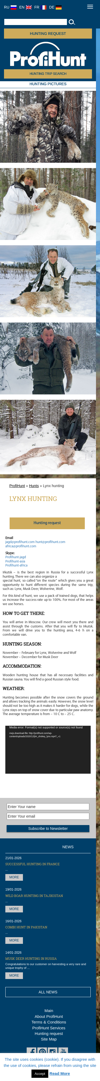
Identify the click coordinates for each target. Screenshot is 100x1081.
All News (48, 992)
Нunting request (47, 523)
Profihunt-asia (15, 561)
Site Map (49, 1039)
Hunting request (48, 33)
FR (40, 7)
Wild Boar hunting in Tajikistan (34, 896)
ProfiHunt (17, 486)
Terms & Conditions (48, 1022)
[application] (48, 750)
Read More (60, 1073)
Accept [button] (40, 1074)
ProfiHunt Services (48, 1028)
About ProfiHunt (49, 1016)
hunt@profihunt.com (50, 542)
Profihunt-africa (16, 565)
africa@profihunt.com (20, 546)
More (14, 877)
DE (55, 7)
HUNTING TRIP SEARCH (48, 74)
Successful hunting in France (32, 864)
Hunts (34, 486)
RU (10, 7)
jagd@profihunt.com (20, 542)
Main (49, 1010)
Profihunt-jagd (15, 557)
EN (25, 7)
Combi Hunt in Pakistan (26, 927)
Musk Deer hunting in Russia (31, 958)
